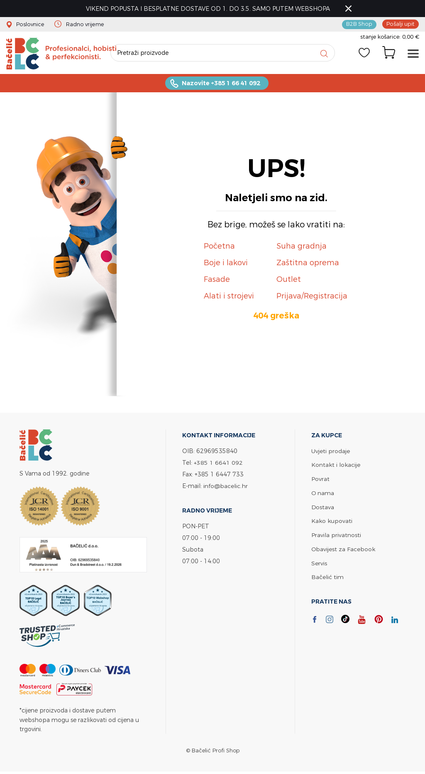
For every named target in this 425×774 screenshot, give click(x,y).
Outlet (288, 280)
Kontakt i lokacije (335, 465)
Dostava (323, 506)
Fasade (217, 280)
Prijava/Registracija (311, 297)
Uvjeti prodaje (330, 452)
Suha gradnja (301, 247)
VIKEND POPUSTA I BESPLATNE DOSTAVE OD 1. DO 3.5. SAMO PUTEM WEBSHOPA (209, 8)
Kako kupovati (331, 520)
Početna (219, 247)
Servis (319, 561)
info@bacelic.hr (225, 487)
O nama (323, 493)
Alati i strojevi (229, 297)
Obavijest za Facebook (343, 548)
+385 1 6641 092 (218, 463)
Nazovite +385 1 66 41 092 (221, 84)
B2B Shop (359, 24)
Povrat (320, 479)
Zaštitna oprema (307, 263)
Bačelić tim (327, 575)
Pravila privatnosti (336, 534)
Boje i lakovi (226, 263)
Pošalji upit (400, 24)
